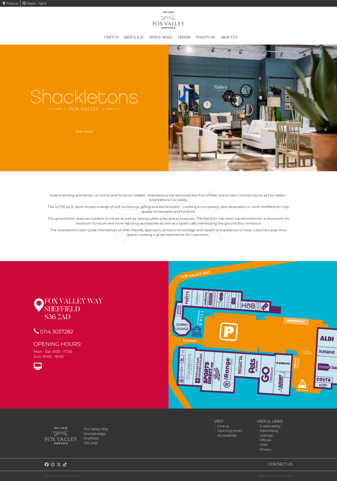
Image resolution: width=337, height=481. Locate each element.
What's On (205, 37)
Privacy (265, 449)
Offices (265, 440)
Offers (184, 37)
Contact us (280, 464)
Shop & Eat (134, 37)
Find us (10, 3)
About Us (228, 37)
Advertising (269, 431)
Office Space (161, 37)
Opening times (229, 431)
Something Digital (281, 475)
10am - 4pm (35, 3)
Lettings (266, 435)
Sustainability (270, 426)
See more (84, 133)
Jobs (263, 444)
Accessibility (227, 435)
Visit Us (111, 37)
